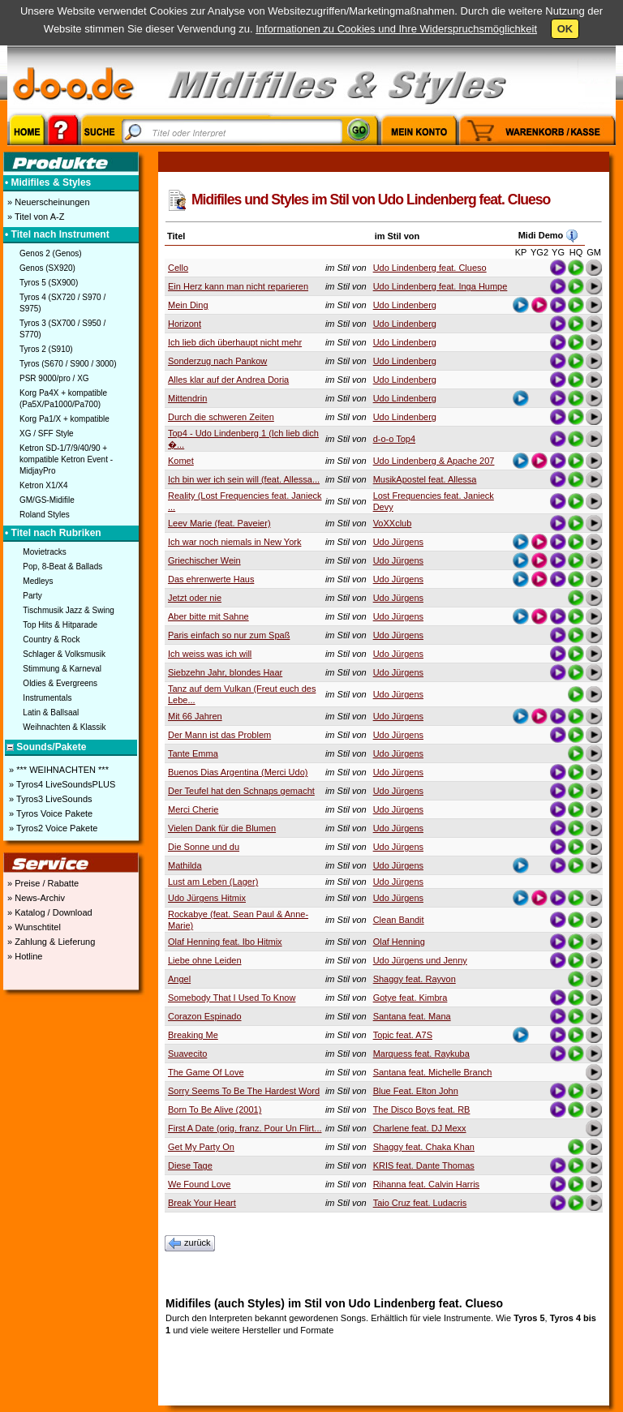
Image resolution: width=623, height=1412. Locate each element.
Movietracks (44, 551)
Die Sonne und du (203, 847)
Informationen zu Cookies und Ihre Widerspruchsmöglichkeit (396, 29)
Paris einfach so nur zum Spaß (229, 635)
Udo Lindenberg (404, 305)
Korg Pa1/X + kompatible (64, 418)
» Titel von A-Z (34, 216)
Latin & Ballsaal (51, 712)
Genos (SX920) (47, 268)
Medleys (38, 581)
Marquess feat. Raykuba (421, 1053)
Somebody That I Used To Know (231, 997)
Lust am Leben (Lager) (213, 881)
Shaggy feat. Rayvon (414, 979)
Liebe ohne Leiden (205, 960)
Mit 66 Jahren (195, 716)
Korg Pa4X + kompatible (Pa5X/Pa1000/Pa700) (63, 398)
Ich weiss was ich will (209, 654)
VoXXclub (392, 523)
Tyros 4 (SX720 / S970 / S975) (62, 303)
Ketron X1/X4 (43, 485)
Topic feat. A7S (402, 1035)
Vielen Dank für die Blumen (222, 828)
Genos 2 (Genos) (50, 253)
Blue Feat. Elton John (415, 1091)
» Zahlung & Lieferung (50, 941)
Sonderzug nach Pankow (217, 361)
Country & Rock (51, 639)
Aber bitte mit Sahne (208, 616)
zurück (189, 1243)
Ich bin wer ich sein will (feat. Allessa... (244, 479)
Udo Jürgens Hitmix (207, 898)
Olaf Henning (399, 941)
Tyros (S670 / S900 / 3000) (68, 363)
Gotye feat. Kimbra (410, 997)
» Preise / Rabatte (42, 883)
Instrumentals (47, 697)
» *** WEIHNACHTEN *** (57, 770)
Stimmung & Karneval (62, 668)
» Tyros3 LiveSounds (49, 799)
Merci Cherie (193, 809)
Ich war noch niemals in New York (234, 542)
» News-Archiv (35, 898)
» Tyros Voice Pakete (49, 813)
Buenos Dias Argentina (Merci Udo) (237, 772)
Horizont (184, 323)
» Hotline (23, 956)
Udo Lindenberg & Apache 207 (434, 461)
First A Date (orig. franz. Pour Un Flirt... (245, 1128)
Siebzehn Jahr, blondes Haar (225, 672)
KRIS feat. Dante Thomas (424, 1165)
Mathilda (185, 865)
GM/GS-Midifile (47, 500)
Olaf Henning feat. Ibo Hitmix (225, 941)
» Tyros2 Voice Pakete (51, 828)
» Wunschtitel (33, 927)
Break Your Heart (202, 1203)
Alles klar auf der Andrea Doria (228, 379)
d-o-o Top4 (394, 439)
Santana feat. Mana (412, 1016)
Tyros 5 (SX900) (48, 282)
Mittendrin (187, 398)
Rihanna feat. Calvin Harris (426, 1184)
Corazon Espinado (205, 1016)
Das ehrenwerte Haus (211, 579)
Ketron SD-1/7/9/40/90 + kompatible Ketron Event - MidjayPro (66, 459)
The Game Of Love (206, 1072)
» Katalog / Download (48, 912)
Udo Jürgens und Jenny (420, 960)
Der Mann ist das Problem (219, 735)
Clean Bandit (398, 920)
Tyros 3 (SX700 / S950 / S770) (62, 329)
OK (565, 29)
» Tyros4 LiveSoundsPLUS (60, 784)
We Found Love (199, 1184)
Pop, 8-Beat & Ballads (62, 566)
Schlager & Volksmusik (64, 654)
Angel (179, 979)
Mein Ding (188, 305)
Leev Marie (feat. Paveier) (219, 523)
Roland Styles (44, 514)
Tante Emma (193, 753)
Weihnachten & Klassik (64, 727)
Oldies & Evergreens (60, 683)
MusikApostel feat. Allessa (425, 479)
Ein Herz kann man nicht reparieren (238, 286)
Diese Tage (190, 1165)
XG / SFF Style (46, 433)
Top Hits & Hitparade (60, 624)
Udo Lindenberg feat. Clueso (430, 268)
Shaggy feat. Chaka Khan (424, 1147)
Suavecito (187, 1053)
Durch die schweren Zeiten (221, 417)
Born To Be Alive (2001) (214, 1109)
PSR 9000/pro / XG (54, 378)
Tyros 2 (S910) (46, 349)
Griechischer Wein (204, 560)
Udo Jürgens (398, 542)
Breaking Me (193, 1035)
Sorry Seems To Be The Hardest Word (244, 1091)
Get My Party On (201, 1147)
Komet (181, 461)
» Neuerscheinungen (47, 202)
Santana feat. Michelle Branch (432, 1072)
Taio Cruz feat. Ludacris (420, 1203)
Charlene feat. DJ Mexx (419, 1128)
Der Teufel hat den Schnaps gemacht (241, 791)
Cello (178, 268)
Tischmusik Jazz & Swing (68, 610)
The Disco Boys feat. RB (421, 1109)
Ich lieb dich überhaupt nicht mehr (235, 342)
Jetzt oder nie (194, 598)
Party (32, 595)
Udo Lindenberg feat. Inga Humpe (440, 286)
